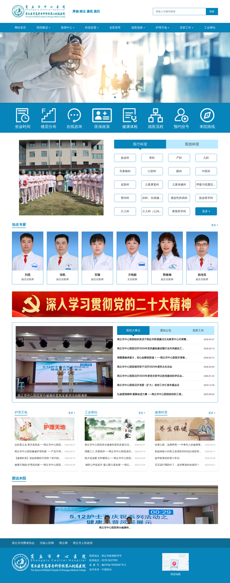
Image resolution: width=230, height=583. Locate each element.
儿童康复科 (152, 184)
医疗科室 (140, 144)
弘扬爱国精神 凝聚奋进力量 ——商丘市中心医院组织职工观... (150, 394)
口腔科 (152, 171)
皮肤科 (125, 184)
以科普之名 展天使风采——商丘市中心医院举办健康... (39, 444)
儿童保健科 (179, 184)
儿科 (206, 157)
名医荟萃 (115, 27)
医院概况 (42, 27)
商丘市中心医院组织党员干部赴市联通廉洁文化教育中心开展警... (152, 339)
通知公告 (165, 330)
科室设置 (90, 27)
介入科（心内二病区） (152, 211)
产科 (179, 157)
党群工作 (185, 27)
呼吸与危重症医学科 (206, 184)
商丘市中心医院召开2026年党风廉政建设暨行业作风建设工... (150, 348)
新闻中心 (66, 27)
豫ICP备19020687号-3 (114, 564)
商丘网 (63, 543)
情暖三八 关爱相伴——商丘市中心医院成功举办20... (109, 451)
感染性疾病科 (179, 198)
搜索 (211, 11)
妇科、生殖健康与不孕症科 (152, 198)
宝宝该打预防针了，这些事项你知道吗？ (177, 464)
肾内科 (125, 198)
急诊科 (125, 157)
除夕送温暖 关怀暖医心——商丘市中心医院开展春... (109, 458)
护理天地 (161, 27)
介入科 (125, 211)
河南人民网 (47, 543)
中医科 (206, 171)
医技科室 (192, 144)
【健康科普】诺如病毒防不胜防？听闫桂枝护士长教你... (39, 458)
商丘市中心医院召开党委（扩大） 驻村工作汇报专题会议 (148, 385)
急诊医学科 (206, 198)
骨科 (152, 157)
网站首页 (20, 27)
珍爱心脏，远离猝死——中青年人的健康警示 (179, 444)
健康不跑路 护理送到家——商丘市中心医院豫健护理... (39, 464)
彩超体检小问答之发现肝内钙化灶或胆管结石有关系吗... (179, 451)
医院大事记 (133, 330)
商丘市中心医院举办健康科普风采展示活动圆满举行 (109, 444)
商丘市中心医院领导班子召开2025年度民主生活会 (144, 366)
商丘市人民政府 (83, 543)
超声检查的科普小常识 (167, 458)
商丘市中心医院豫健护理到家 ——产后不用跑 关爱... (39, 451)
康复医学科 (179, 211)
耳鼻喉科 (125, 171)
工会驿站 (209, 27)
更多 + (206, 211)
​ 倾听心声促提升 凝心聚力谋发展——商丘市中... (109, 464)
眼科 (179, 171)
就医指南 (137, 27)
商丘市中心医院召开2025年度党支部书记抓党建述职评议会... (150, 375)
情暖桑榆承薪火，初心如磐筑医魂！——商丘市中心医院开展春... (152, 357)
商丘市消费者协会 (23, 543)
